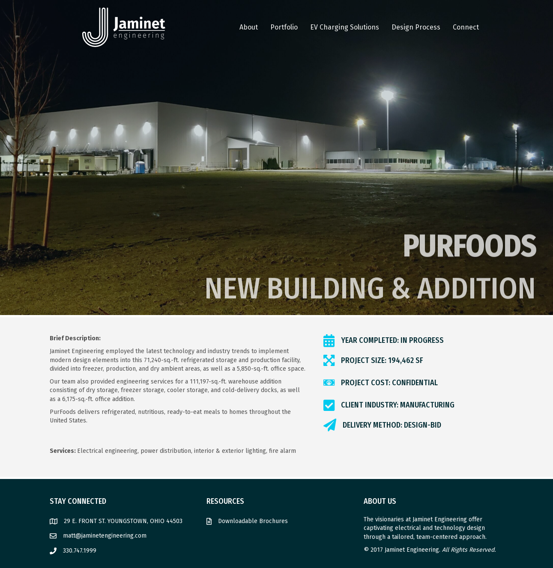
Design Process (416, 27)
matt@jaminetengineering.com (104, 535)
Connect (466, 27)
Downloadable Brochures (253, 521)
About (248, 27)
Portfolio (284, 27)
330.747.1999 (79, 550)
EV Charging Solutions (344, 27)
